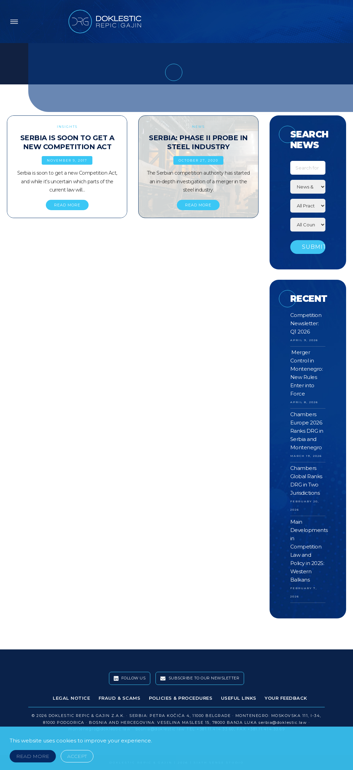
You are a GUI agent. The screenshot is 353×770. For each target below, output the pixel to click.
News (198, 127)
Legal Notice (71, 698)
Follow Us (130, 678)
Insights (67, 127)
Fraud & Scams (120, 698)
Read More (32, 756)
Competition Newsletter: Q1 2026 (306, 323)
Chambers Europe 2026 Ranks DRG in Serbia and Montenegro (306, 431)
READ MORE (67, 205)
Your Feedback (286, 698)
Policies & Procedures (181, 698)
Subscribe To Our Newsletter (200, 678)
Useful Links (238, 698)
